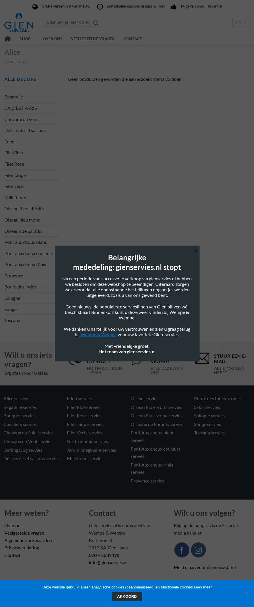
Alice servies (15, 398)
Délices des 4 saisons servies (31, 458)
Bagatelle (13, 96)
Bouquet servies (19, 415)
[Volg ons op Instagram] (198, 549)
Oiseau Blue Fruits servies (156, 407)
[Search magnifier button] (96, 23)
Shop (27, 38)
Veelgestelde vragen (93, 38)
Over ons (52, 38)
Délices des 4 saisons (25, 130)
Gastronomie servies (87, 441)
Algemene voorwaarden (28, 540)
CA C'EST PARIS (20, 108)
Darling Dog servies (22, 450)
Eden (9, 141)
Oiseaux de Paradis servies (157, 424)
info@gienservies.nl (108, 562)
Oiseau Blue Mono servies (156, 415)
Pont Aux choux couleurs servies (155, 452)
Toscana (12, 320)
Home (9, 62)
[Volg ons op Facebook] (181, 549)
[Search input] (68, 22)
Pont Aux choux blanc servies (152, 436)
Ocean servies (144, 398)
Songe (10, 309)
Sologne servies (209, 415)
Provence (13, 275)
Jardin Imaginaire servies (91, 450)
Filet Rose (14, 164)
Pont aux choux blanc (25, 242)
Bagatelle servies (20, 407)
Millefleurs (15, 197)
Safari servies (207, 407)
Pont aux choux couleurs (28, 253)
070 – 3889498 (104, 555)
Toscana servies (209, 432)
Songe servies (207, 424)
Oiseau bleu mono (22, 219)
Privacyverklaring (21, 547)
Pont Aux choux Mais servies (152, 468)
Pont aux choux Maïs (25, 264)
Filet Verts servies (84, 432)
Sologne (12, 298)
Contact (133, 38)
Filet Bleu (13, 152)
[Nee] (246, 595)
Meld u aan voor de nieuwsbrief (205, 567)
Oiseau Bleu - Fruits (24, 208)
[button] (240, 22)
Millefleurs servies (85, 458)
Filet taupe (15, 175)
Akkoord (127, 597)
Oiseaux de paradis (23, 231)
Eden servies (79, 398)
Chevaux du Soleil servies (28, 432)
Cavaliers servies (20, 424)
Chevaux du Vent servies (27, 441)
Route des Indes (20, 286)
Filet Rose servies (84, 415)
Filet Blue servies (83, 407)
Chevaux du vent (21, 119)
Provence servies (147, 480)
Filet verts (14, 186)
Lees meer (202, 587)
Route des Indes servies (217, 398)
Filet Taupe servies (85, 424)
